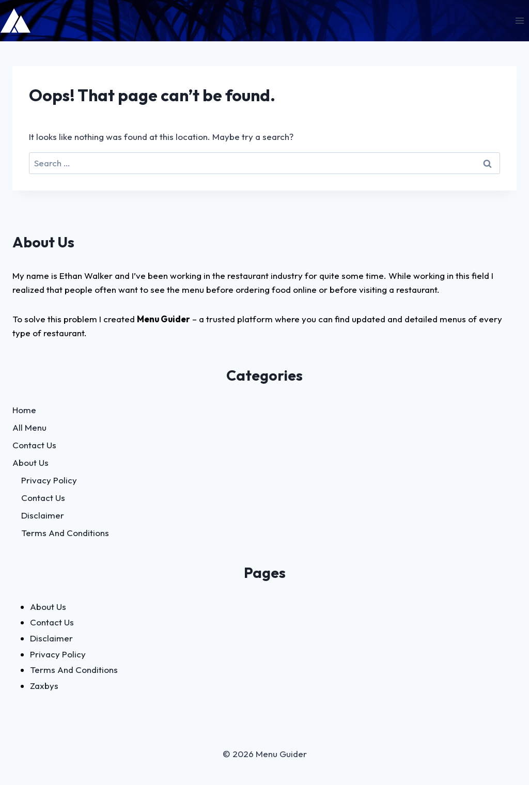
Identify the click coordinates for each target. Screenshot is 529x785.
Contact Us (34, 444)
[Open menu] (519, 20)
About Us (30, 462)
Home (24, 409)
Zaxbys (44, 685)
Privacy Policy (49, 480)
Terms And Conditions (65, 532)
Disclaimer (42, 515)
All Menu (29, 427)
